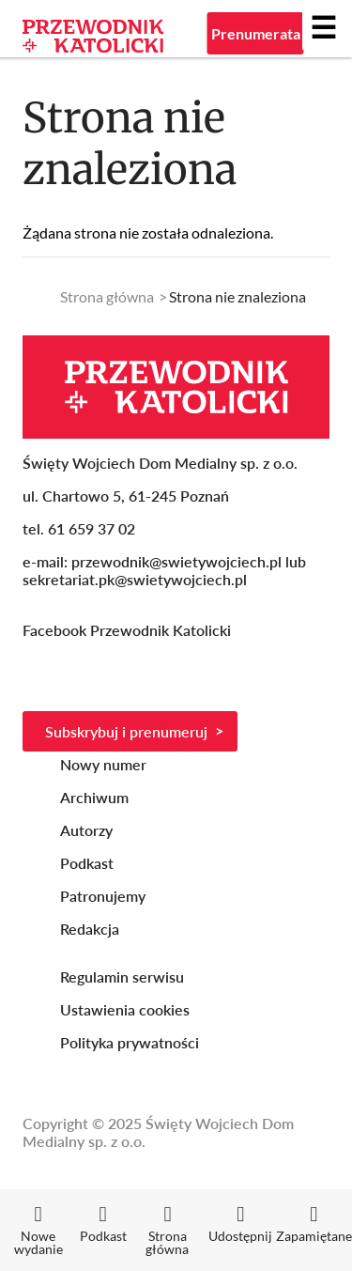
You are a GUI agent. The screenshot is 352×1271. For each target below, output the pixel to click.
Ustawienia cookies (125, 1009)
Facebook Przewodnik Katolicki (129, 630)
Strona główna (107, 296)
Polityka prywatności (129, 1042)
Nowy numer (103, 764)
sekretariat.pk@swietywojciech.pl (135, 579)
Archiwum (94, 797)
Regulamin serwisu (122, 976)
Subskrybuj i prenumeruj (126, 731)
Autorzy (86, 830)
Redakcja (89, 929)
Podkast (87, 863)
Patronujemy (102, 896)
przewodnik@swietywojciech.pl (176, 561)
